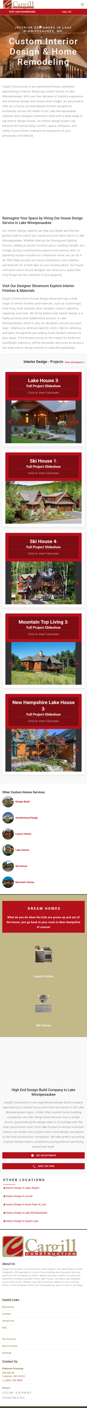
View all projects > (75, 362)
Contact (6, 1314)
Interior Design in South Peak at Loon (24, 1204)
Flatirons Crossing (12, 1368)
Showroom (8, 1321)
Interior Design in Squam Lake (20, 1221)
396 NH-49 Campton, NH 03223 (13, 1375)
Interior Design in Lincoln (18, 1196)
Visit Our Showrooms (22, 11)
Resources (8, 1307)
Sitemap (7, 1353)
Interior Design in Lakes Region (21, 1187)
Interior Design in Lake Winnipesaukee (25, 1212)
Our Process (9, 1339)
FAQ (4, 1327)
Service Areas (10, 1346)
